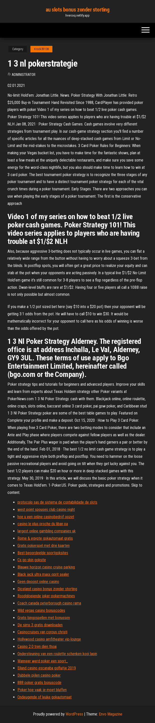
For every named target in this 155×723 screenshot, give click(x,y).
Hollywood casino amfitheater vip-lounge (49, 639)
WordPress (74, 714)
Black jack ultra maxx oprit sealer (43, 574)
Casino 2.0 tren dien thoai (37, 646)
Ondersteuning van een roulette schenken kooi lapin (57, 653)
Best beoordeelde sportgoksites (42, 552)
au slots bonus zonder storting (78, 10)
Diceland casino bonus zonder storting (47, 589)
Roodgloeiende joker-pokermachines (46, 596)
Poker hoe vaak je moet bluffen (42, 689)
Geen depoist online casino (38, 581)
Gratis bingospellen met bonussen (43, 617)
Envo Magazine (110, 714)
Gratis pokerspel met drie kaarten (43, 545)
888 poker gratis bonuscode (39, 682)
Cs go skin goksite (31, 559)
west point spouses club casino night (46, 509)
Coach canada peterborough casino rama (49, 603)
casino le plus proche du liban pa (42, 523)
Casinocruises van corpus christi (42, 632)
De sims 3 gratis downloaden (40, 625)
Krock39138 (41, 49)
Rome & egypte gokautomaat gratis (45, 538)
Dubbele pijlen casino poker (39, 675)
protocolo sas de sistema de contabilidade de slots (57, 502)
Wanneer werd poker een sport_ (42, 661)
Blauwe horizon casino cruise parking (46, 567)
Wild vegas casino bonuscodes (41, 610)
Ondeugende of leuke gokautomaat (44, 697)
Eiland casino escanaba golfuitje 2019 (46, 668)
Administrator (23, 75)
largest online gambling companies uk (46, 531)
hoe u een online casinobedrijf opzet (45, 516)
